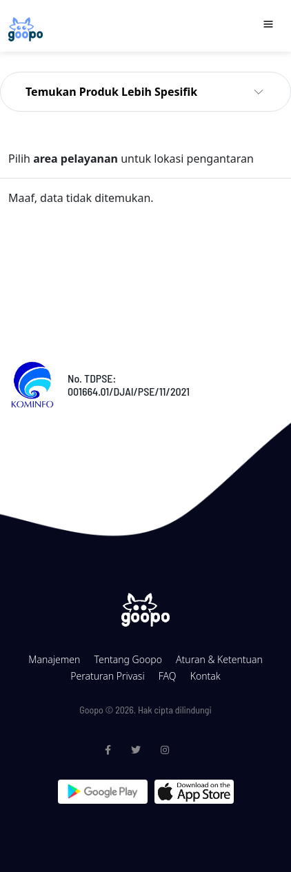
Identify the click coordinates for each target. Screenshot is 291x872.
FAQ (168, 675)
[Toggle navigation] (268, 24)
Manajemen (54, 659)
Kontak (205, 675)
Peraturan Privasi (107, 675)
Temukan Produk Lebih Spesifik (111, 91)
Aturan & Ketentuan (219, 659)
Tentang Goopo (127, 659)
